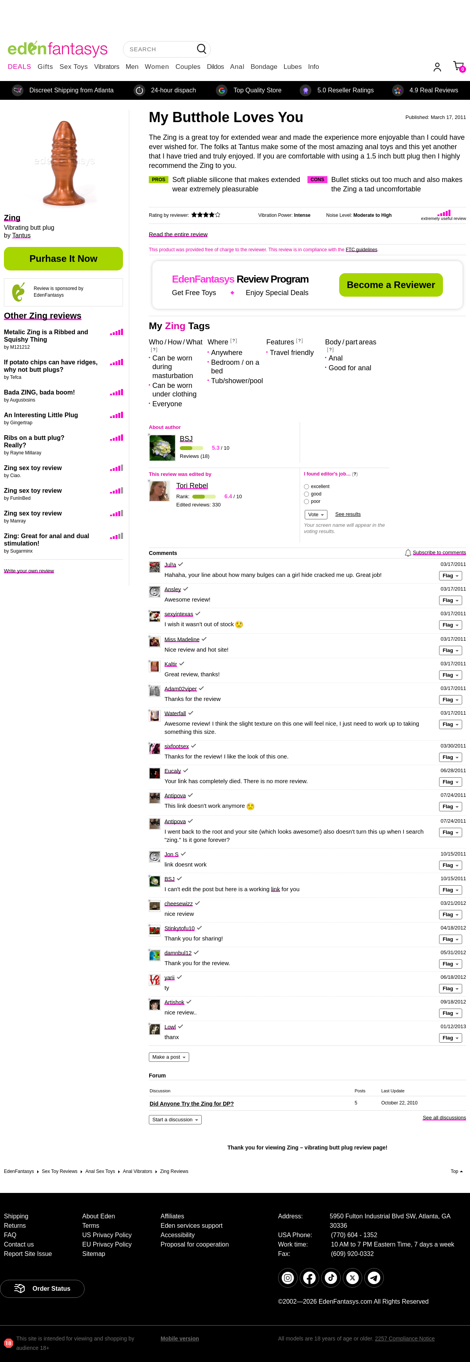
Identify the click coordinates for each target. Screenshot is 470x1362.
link (275, 889)
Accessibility (178, 1235)
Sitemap (93, 1253)
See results (348, 514)
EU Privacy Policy (107, 1244)
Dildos (215, 66)
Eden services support (191, 1225)
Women (157, 66)
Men (132, 66)
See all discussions (444, 1118)
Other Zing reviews (42, 316)
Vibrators (106, 66)
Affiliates (172, 1216)
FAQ (10, 1235)
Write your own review (29, 571)
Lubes (293, 66)
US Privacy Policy (107, 1235)
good (316, 494)
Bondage (264, 66)
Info (313, 66)
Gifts (45, 66)
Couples (188, 66)
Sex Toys (74, 66)
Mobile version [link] (180, 1338)
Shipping (16, 1216)
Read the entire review (178, 234)
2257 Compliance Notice (405, 1338)
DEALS (19, 66)
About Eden (98, 1216)
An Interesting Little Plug (41, 415)
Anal (237, 66)
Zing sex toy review (33, 468)
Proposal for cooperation (195, 1244)
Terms (90, 1225)
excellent (320, 486)
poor (315, 501)
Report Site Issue (28, 1253)
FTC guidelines (362, 249)
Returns (15, 1225)
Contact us (19, 1244)
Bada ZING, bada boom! (39, 392)
